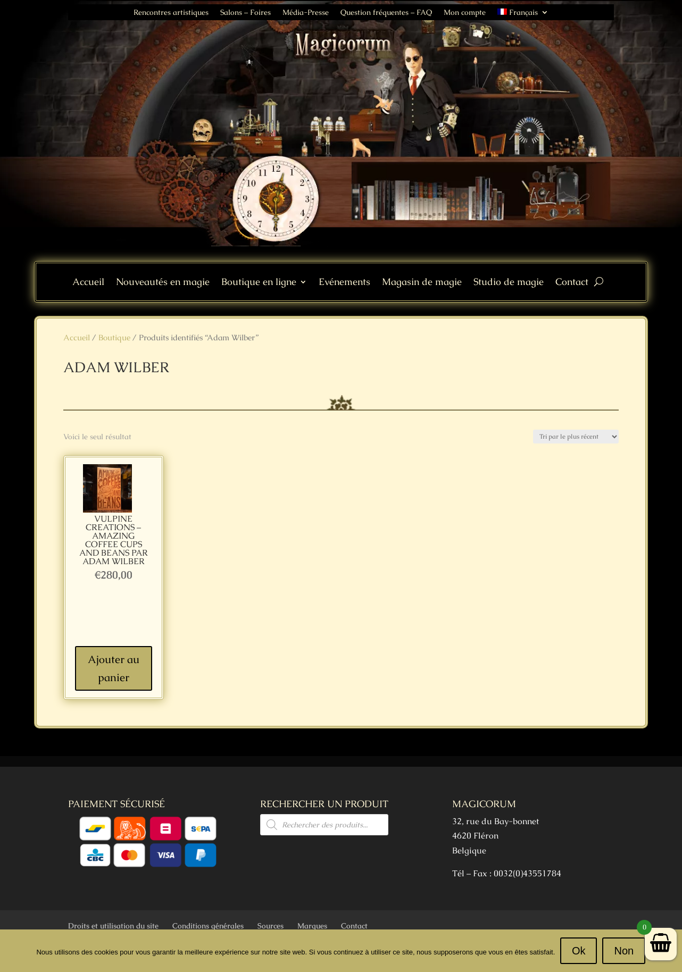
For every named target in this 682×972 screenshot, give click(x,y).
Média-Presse (305, 13)
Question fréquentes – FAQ (386, 13)
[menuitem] (522, 14)
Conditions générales (208, 926)
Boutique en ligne (258, 283)
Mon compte (465, 13)
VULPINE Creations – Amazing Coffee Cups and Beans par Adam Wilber (113, 540)
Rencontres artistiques (171, 13)
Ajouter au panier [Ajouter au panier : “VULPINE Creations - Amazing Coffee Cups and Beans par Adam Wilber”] (113, 668)
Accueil (88, 283)
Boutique (114, 337)
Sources (270, 926)
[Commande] (576, 436)
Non (624, 951)
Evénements (344, 283)
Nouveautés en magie (163, 283)
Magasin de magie (422, 283)
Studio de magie (508, 283)
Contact (571, 283)
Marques (312, 926)
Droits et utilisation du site (113, 926)
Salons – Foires (245, 13)
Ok (579, 951)
